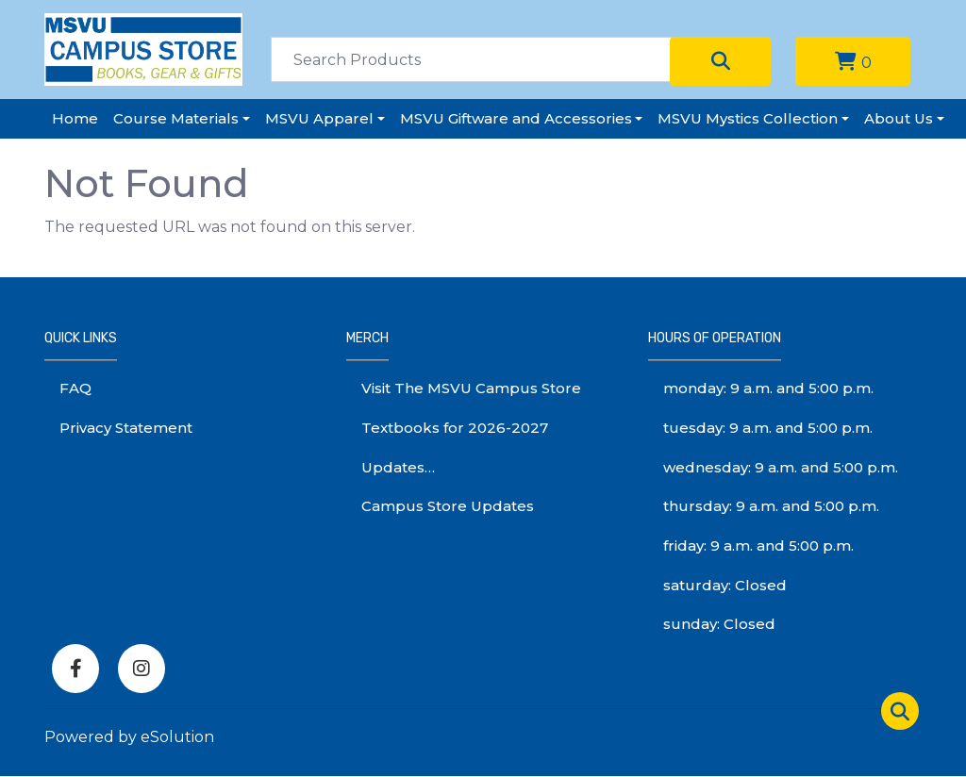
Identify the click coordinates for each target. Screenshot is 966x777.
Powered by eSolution (129, 737)
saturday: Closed (725, 585)
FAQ (75, 388)
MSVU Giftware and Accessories (516, 118)
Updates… (398, 467)
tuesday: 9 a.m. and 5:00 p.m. (768, 428)
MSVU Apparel (319, 118)
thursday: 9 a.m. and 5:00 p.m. (771, 506)
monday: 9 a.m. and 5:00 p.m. (768, 388)
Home (75, 118)
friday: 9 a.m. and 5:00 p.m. (758, 545)
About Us (898, 118)
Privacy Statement (125, 428)
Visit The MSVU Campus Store (471, 388)
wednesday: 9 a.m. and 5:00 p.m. (780, 467)
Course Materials (176, 118)
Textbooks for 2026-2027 (454, 428)
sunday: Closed (719, 624)
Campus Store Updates (447, 506)
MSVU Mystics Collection (748, 118)
